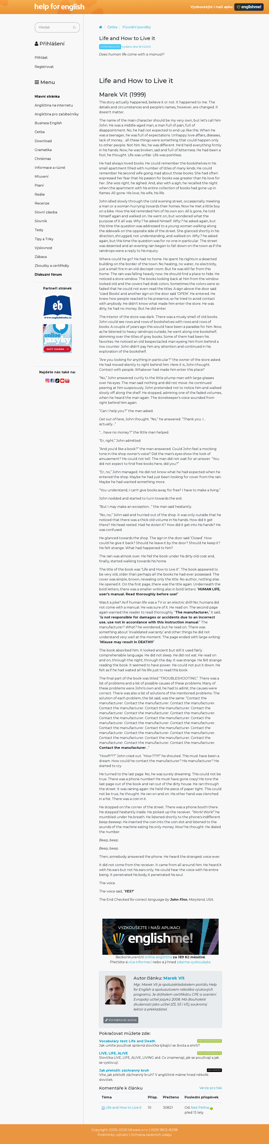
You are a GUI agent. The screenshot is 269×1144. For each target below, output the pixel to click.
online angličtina (158, 957)
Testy (39, 230)
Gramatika (43, 150)
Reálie (40, 194)
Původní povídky (136, 27)
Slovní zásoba (46, 212)
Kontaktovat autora (120, 1020)
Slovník (41, 221)
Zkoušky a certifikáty (52, 266)
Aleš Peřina (200, 1108)
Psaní (39, 185)
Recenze (42, 203)
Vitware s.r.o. (138, 1130)
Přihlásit (41, 58)
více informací (140, 962)
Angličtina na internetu (54, 105)
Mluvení (42, 176)
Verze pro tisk (210, 1088)
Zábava (41, 257)
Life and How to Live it (124, 1108)
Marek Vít (174, 978)
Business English (48, 123)
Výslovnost (43, 248)
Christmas (43, 159)
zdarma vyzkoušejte (194, 962)
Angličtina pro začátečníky (57, 114)
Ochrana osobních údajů (151, 1135)
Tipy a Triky (44, 239)
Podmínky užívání (113, 1135)
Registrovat (44, 67)
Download (43, 141)
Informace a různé (50, 168)
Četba (40, 132)
